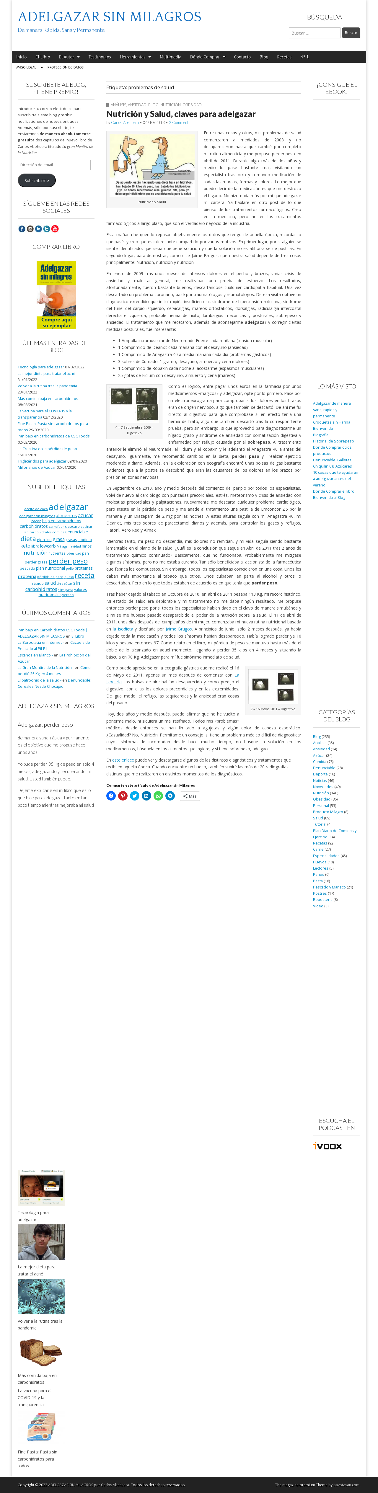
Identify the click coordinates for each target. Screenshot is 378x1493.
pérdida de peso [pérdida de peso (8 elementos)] (50, 576)
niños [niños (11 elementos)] (87, 546)
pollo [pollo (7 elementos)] (70, 568)
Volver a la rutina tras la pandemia (47, 385)
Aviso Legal (26, 67)
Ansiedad (137, 104)
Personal (321, 805)
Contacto (242, 57)
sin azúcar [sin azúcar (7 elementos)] (64, 583)
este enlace (123, 760)
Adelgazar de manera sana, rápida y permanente (332, 410)
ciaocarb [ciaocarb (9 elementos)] (72, 526)
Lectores (320, 868)
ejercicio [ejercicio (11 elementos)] (44, 539)
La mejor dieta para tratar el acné (46, 373)
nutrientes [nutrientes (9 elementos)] (57, 553)
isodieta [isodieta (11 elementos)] (85, 539)
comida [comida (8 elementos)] (58, 532)
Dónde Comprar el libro (333, 491)
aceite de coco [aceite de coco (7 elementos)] (36, 509)
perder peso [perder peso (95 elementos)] (68, 561)
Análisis (118, 104)
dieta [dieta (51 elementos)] (28, 538)
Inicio (21, 57)
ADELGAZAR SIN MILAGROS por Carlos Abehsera (88, 1484)
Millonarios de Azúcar (37, 467)
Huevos (320, 862)
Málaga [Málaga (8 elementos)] (62, 546)
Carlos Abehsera (125, 122)
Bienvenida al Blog (329, 497)
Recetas (284, 57)
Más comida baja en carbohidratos (48, 398)
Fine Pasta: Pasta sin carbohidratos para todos (37, 1459)
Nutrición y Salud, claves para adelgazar (181, 114)
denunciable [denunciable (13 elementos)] (76, 532)
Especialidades (326, 855)
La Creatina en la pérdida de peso (47, 448)
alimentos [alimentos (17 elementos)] (66, 515)
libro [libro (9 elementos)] (35, 546)
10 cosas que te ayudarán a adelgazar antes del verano (335, 479)
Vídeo (318, 906)
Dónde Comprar (205, 57)
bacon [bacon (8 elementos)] (36, 521)
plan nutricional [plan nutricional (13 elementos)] (50, 568)
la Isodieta (124, 629)
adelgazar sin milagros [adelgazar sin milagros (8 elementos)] (37, 516)
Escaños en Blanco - (35, 655)
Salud (318, 818)
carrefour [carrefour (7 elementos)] (56, 527)
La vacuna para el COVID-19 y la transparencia (34, 1397)
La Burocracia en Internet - (41, 642)
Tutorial (319, 824)
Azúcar (319, 755)
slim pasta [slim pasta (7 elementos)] (65, 590)
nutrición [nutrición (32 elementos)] (36, 552)
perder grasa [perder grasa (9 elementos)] (36, 562)
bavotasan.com (346, 1484)
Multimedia (170, 57)
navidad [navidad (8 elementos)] (75, 546)
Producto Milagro (328, 811)
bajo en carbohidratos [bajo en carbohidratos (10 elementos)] (61, 520)
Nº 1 (304, 57)
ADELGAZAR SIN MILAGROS (109, 17)
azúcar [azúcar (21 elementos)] (85, 515)
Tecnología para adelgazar (41, 367)
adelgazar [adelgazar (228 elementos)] (68, 507)
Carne (318, 849)
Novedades (323, 786)
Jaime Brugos (179, 629)
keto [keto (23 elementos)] (25, 545)
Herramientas (132, 57)
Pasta (318, 880)
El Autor (66, 57)
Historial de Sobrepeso (333, 441)
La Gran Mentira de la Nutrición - (46, 667)
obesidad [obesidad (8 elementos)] (73, 553)
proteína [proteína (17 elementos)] (27, 576)
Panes (318, 874)
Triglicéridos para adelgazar (42, 461)
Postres (320, 893)
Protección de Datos (66, 67)
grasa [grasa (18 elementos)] (59, 539)
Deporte (320, 774)
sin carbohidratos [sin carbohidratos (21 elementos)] (52, 586)
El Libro (42, 57)
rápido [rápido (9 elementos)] (38, 583)
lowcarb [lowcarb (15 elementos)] (48, 546)
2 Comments (179, 122)
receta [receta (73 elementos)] (84, 575)
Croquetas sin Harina (331, 422)
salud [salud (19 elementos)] (50, 583)
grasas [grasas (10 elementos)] (71, 539)
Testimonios (100, 57)
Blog (264, 57)
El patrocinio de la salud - (39, 680)
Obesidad (192, 104)
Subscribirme (37, 180)
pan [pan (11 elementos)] (85, 553)
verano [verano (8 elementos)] (68, 594)
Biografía (320, 434)
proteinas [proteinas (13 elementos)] (84, 568)
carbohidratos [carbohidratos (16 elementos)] (34, 526)
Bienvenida (323, 428)
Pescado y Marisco (329, 887)
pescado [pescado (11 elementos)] (27, 568)
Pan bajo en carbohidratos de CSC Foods (54, 436)
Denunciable (324, 767)
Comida (319, 761)
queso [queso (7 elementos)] (69, 577)
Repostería (323, 899)
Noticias (320, 780)
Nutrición (170, 104)
